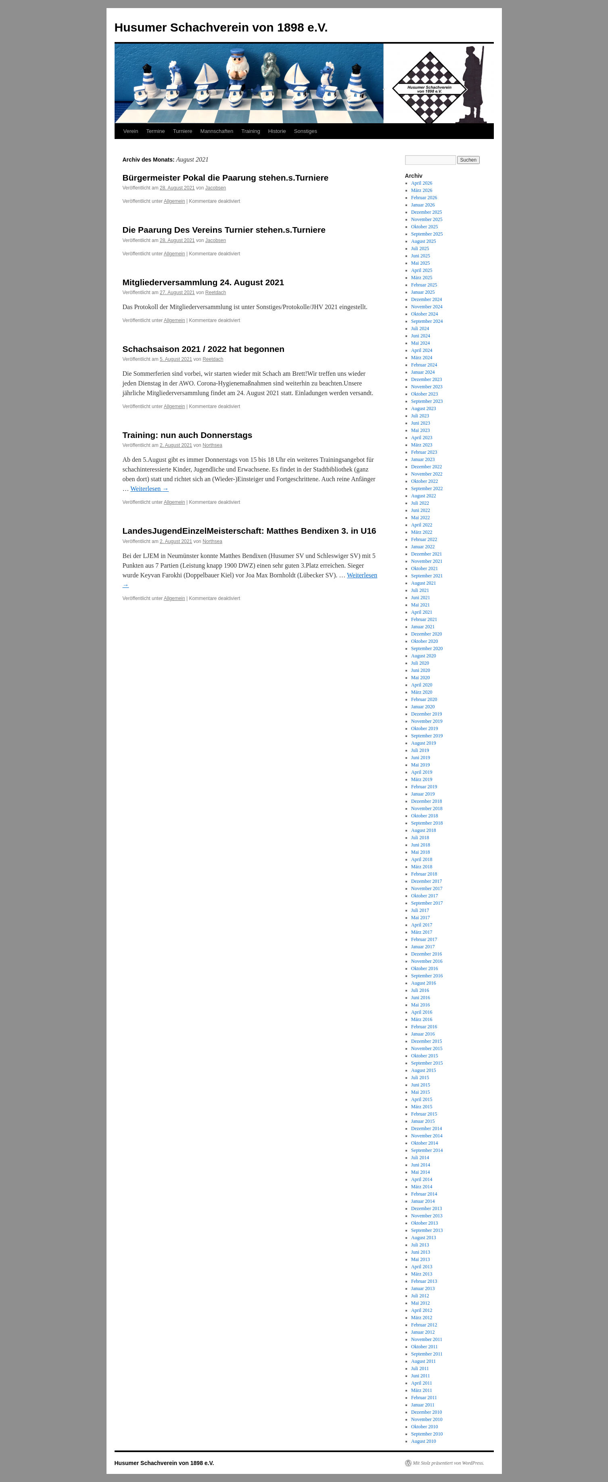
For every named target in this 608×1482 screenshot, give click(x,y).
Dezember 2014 (426, 1128)
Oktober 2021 (424, 568)
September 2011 (427, 1354)
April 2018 (421, 859)
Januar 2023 (423, 459)
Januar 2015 (423, 1121)
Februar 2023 (424, 452)
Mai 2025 (420, 263)
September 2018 (427, 823)
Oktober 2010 (424, 1426)
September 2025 (427, 234)
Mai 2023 (420, 430)
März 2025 (421, 277)
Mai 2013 (420, 1259)
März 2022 (421, 532)
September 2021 (427, 576)
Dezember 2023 (426, 379)
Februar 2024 (424, 365)
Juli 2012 (420, 1296)
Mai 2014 (420, 1172)
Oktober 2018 (424, 816)
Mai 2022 (420, 517)
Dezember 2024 (426, 299)
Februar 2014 (424, 1194)
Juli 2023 (420, 416)
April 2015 (421, 1099)
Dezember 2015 (426, 1041)
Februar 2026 (424, 197)
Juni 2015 (420, 1085)
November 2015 (427, 1048)
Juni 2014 (420, 1165)
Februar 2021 (424, 619)
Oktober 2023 (424, 394)
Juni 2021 (420, 597)
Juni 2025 (420, 256)
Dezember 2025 (426, 212)
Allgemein (174, 201)
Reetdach (215, 292)
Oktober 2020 (424, 641)
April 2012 (421, 1310)
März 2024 (421, 357)
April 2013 (421, 1266)
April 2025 (421, 270)
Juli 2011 (420, 1368)
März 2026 (421, 190)
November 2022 (427, 474)
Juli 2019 (420, 750)
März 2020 (421, 692)
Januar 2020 (423, 706)
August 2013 (423, 1237)
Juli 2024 (420, 328)
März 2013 (421, 1274)
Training (250, 131)
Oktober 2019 (424, 728)
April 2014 (421, 1179)
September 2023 (427, 401)
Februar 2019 (424, 786)
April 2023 (421, 437)
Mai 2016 (420, 1005)
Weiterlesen (149, 488)
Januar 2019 (423, 794)
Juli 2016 (420, 990)
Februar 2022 (424, 539)
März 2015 (421, 1106)
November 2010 (427, 1419)
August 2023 (423, 408)
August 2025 (423, 241)
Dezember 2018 (426, 801)
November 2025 (427, 219)
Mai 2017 (420, 917)
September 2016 (427, 976)
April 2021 (421, 612)
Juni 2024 (420, 336)
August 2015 (423, 1070)
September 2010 (427, 1434)
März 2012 (421, 1317)
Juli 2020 (420, 663)
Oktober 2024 (424, 314)
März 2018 (421, 866)
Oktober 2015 (424, 1056)
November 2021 (427, 561)
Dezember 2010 (426, 1412)
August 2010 (423, 1441)
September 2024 (427, 321)
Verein (130, 131)
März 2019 (421, 779)
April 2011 (421, 1383)
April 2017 (421, 925)
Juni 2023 (420, 423)
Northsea (212, 445)
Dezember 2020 (426, 634)
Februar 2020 (424, 699)
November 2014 (427, 1136)
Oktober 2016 (424, 968)
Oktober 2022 (424, 481)
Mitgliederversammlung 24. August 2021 (203, 282)
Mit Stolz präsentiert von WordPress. (448, 1463)
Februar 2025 (424, 285)
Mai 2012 (420, 1303)
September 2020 (427, 648)
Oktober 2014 (424, 1143)
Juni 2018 (420, 845)
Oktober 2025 (424, 226)
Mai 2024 (420, 343)
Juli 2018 (420, 837)
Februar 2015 (424, 1114)
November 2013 (427, 1216)
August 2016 (423, 983)
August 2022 (423, 496)
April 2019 (421, 772)
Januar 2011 (423, 1405)
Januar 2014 (423, 1201)
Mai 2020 (420, 677)
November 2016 (427, 961)
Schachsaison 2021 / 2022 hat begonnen (204, 349)
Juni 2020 (420, 670)
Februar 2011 (424, 1397)
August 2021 (423, 583)
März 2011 (421, 1390)
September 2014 (427, 1150)
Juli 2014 (420, 1157)
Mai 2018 (420, 852)
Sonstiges (305, 131)
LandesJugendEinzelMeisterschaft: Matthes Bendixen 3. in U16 (249, 530)
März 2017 (421, 932)
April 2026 (421, 183)
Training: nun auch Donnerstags (188, 435)
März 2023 (421, 445)
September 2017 (427, 903)
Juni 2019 (420, 757)
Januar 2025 (423, 292)
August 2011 (423, 1361)
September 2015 (427, 1063)
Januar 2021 (423, 626)
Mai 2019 (420, 765)
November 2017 (427, 888)
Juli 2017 (420, 910)
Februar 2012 (424, 1325)
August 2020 (423, 656)
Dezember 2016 (426, 954)
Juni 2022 (420, 510)
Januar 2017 (423, 946)
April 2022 (421, 525)
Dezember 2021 (426, 554)
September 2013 (427, 1230)
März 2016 (421, 1019)
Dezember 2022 (426, 466)
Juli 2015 (420, 1077)
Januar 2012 (423, 1332)
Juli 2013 (420, 1245)
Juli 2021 (420, 590)
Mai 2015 (420, 1092)
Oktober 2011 (424, 1346)
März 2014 (421, 1186)
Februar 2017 (424, 939)
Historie (277, 131)
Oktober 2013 (424, 1223)
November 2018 (427, 808)
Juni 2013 (420, 1252)
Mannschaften (217, 131)
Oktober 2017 (424, 896)
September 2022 (427, 488)
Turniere (182, 131)
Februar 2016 (424, 1026)
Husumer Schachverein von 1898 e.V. (221, 27)
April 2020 (421, 685)
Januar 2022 (423, 546)
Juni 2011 (420, 1376)
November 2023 (427, 386)
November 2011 (426, 1339)
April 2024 (421, 350)
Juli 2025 (420, 248)
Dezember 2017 (426, 881)
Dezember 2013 (426, 1208)
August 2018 (423, 830)
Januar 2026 (423, 205)
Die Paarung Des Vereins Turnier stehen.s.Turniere (224, 229)
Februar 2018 (424, 874)
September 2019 (427, 736)
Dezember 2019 (426, 714)
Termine (155, 131)
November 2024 (427, 306)
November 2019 (427, 721)
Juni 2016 (420, 997)
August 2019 (423, 743)
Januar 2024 (423, 372)
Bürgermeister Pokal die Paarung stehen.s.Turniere (226, 177)
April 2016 (421, 1012)
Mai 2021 (420, 605)
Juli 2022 (420, 503)
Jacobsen (215, 188)
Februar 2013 (424, 1281)
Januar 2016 (423, 1034)
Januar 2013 (423, 1288)
